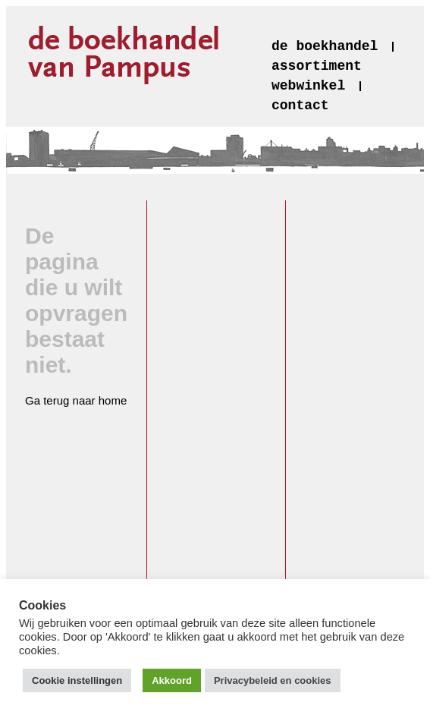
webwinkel (308, 85)
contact (300, 105)
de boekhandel (324, 46)
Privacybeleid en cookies (272, 680)
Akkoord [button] (172, 680)
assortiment (316, 66)
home (113, 400)
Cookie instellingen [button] (77, 680)
